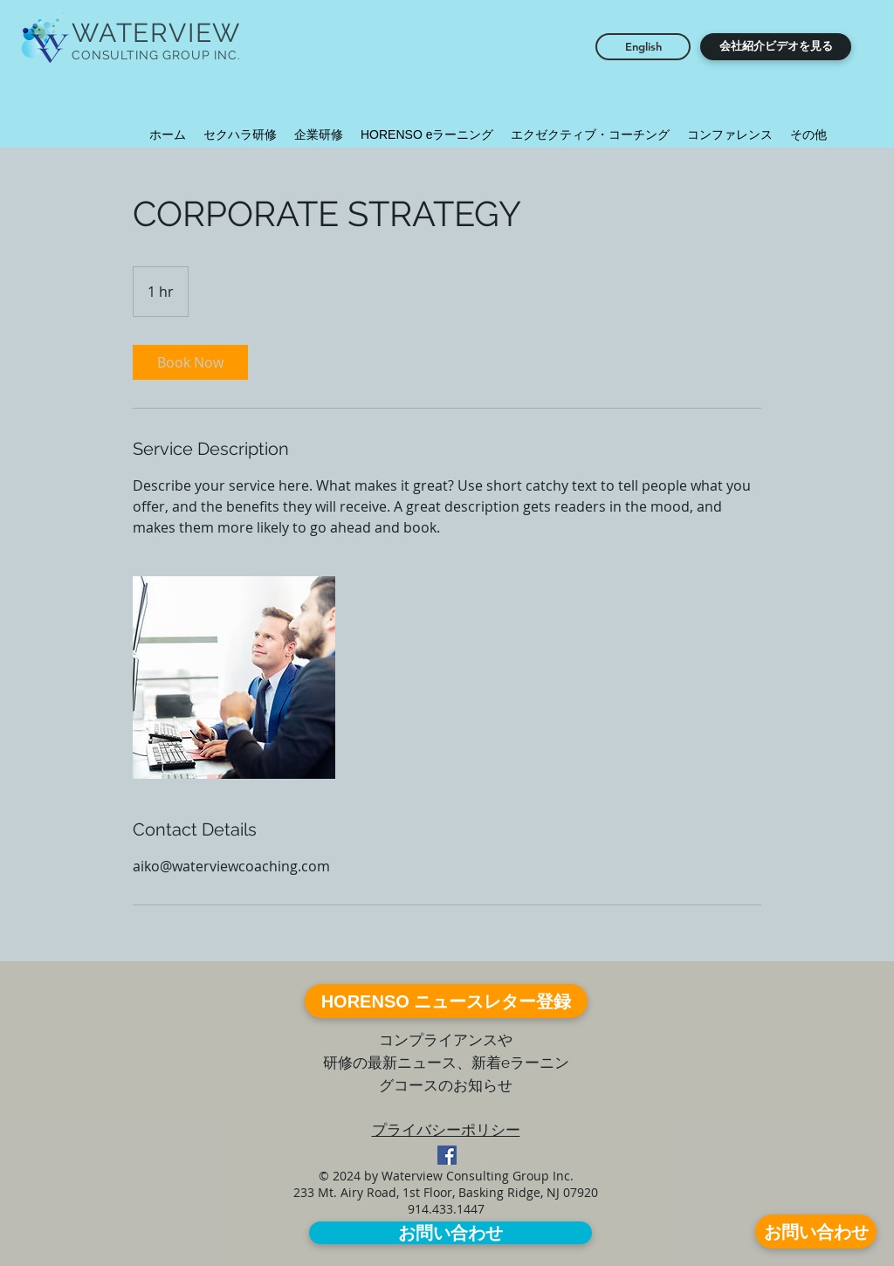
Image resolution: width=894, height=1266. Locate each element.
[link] (190, 362)
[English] (643, 46)
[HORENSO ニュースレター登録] (446, 1001)
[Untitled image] (234, 677)
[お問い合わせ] (816, 1231)
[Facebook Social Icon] (447, 1155)
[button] (775, 46)
